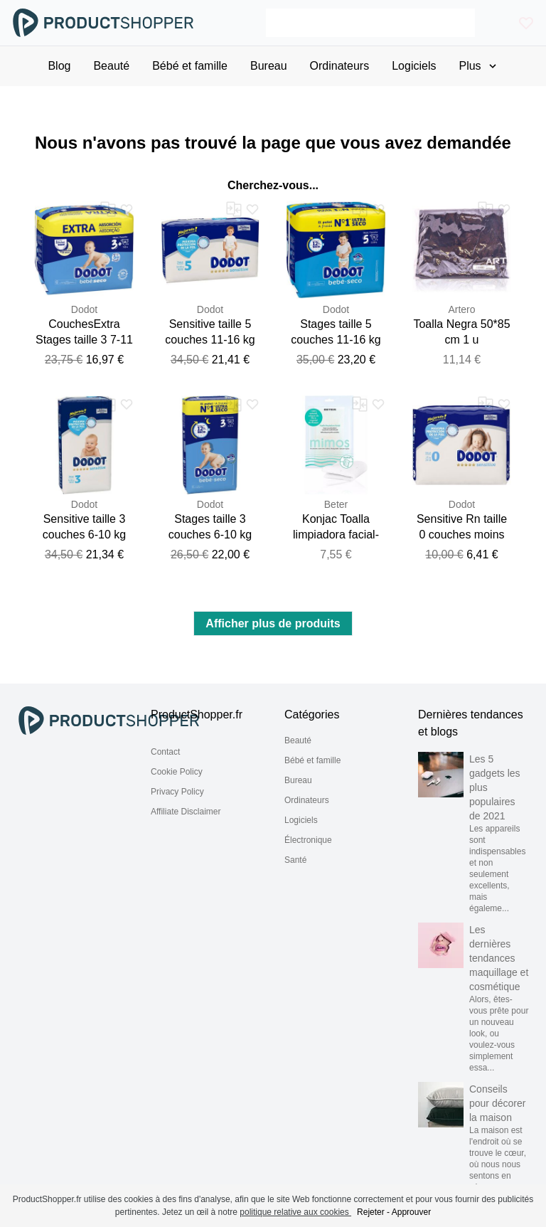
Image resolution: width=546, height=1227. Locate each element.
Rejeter (371, 1212)
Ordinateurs (306, 800)
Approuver (411, 1212)
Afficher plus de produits (272, 623)
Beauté (297, 740)
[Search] (370, 23)
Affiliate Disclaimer (185, 812)
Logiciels (301, 820)
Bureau (298, 780)
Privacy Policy (177, 792)
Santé (295, 860)
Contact (165, 752)
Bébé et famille (312, 760)
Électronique (308, 840)
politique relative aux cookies (295, 1212)
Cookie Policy (177, 772)
